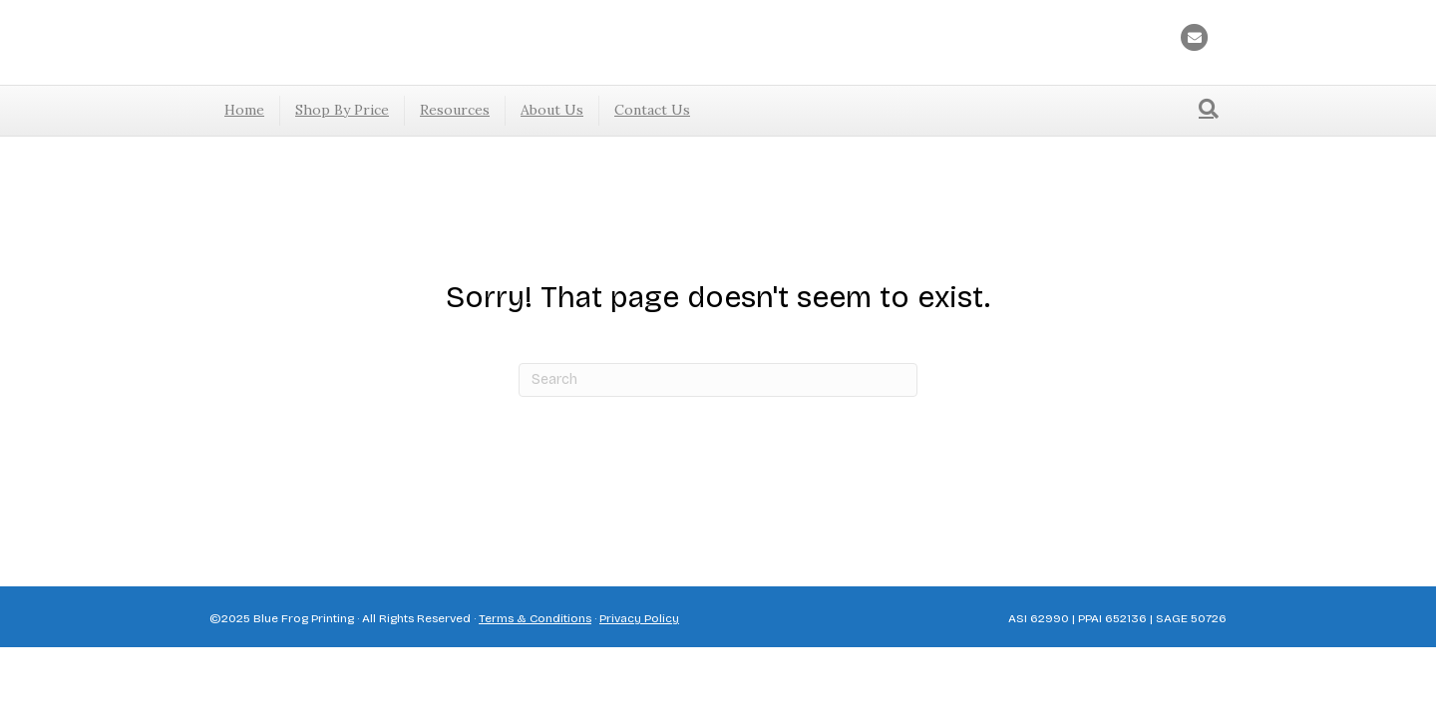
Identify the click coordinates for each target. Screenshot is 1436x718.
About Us (552, 110)
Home (244, 110)
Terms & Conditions (535, 618)
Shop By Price (342, 110)
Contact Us (652, 110)
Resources (455, 110)
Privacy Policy (639, 618)
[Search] (1209, 109)
